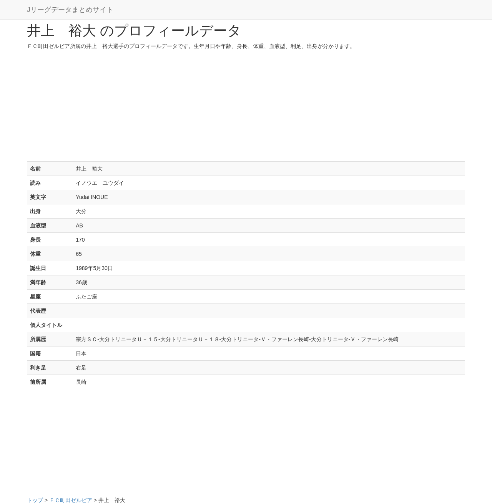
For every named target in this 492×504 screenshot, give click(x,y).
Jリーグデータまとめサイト (70, 9)
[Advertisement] (246, 107)
